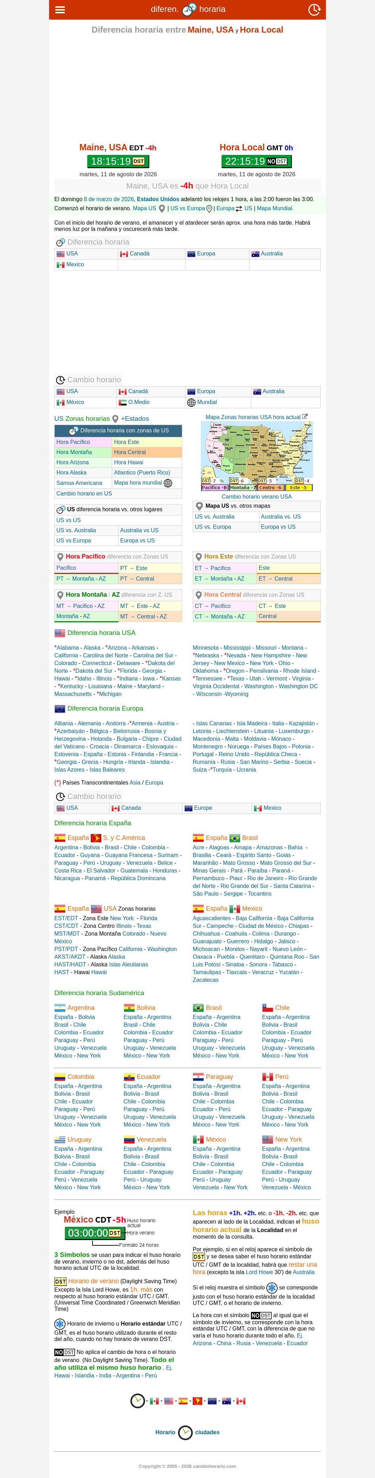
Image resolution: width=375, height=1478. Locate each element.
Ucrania (246, 770)
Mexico (70, 264)
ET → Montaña (213, 579)
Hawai (62, 679)
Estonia (117, 754)
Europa (201, 253)
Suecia (303, 762)
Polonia (301, 747)
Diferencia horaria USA (95, 632)
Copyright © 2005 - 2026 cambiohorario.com (187, 1466)
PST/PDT (66, 949)
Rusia (227, 762)
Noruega (238, 747)
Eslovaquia (159, 747)
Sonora (258, 964)
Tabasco (282, 964)
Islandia (160, 762)
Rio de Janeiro (265, 878)
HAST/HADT (70, 964)
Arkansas (143, 648)
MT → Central (137, 617)
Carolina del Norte (104, 655)
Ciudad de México (261, 926)
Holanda (101, 739)
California (66, 655)
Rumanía (204, 762)
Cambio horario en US (84, 494)
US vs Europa (191, 208)
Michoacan (206, 949)
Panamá (95, 878)
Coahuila (236, 934)
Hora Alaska (71, 472)
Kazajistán (302, 723)
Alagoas (219, 847)
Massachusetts (73, 694)
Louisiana (100, 686)
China (224, 1343)
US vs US (68, 520)
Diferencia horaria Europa (98, 708)
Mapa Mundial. (275, 208)
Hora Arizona (72, 462)
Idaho (84, 679)
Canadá (135, 253)
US (58, 418)
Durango (285, 934)
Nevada (236, 655)
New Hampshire (271, 655)
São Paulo (206, 894)
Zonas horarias (86, 418)
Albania (63, 723)
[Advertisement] (187, 88)
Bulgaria (127, 739)
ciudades (207, 1432)
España (93, 754)
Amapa (243, 847)
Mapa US (150, 208)
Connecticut (97, 663)
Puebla (225, 957)
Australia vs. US (281, 517)
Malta (232, 739)
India (105, 1375)
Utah (255, 679)
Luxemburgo (294, 731)
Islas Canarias (214, 723)
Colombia (153, 847)
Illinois (104, 679)
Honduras (165, 871)
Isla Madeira (252, 723)
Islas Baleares (107, 770)
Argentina (66, 847)
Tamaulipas (207, 972)
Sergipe (233, 894)
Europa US (234, 208)
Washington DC (298, 686)
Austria (166, 723)
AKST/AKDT (70, 957)
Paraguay (66, 863)
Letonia (202, 731)
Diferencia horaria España (92, 823)
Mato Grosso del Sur (286, 863)
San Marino (254, 762)
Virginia (301, 679)
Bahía (295, 847)
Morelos (235, 949)
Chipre (150, 739)
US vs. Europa (213, 527)
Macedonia (206, 739)
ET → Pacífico (213, 568)
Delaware (129, 663)
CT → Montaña (214, 617)
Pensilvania (264, 671)
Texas (237, 679)
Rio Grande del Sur (244, 886)
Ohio (285, 663)
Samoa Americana (79, 483)
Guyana (90, 855)
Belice (165, 863)
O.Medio (134, 402)
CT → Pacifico (213, 606)
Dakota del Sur (93, 671)
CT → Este (272, 606)
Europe (198, 808)
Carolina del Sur (153, 655)
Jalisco (286, 941)
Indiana (129, 679)
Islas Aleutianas (128, 964)
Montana (292, 648)
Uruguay (110, 863)
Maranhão (205, 863)
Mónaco (281, 739)
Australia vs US (139, 530)
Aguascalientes (212, 918)
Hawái (99, 972)
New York (262, 663)
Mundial (202, 402)
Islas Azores (69, 770)
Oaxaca (202, 957)
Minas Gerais (209, 871)
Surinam (167, 855)
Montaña (67, 616)
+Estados (135, 418)
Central (268, 616)
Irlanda (136, 762)
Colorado (65, 663)
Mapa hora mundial (143, 483)
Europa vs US (137, 540)
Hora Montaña (74, 452)
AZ (102, 579)
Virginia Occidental (216, 686)
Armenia (141, 723)
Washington (259, 686)
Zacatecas (206, 980)
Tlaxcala (236, 972)
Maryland (149, 686)
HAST (61, 972)
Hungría (113, 762)
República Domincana (138, 878)
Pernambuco (209, 878)
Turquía (222, 770)
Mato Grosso (239, 863)
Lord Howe (259, 1272)
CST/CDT (66, 926)
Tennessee (208, 679)
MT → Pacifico (74, 606)
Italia (278, 723)
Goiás (283, 855)
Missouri (266, 648)
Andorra (116, 723)
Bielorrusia (126, 731)
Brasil (112, 847)
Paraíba (257, 871)
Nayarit (259, 949)
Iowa (149, 679)
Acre (198, 847)
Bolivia (91, 847)
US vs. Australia (76, 530)
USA (71, 253)
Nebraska (207, 655)
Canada (126, 808)
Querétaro (252, 957)
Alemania (89, 723)
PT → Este (133, 568)
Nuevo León (288, 949)
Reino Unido (234, 754)
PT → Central (137, 579)
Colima (261, 934)
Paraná (281, 871)
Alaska (92, 648)
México (70, 402)
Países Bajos (270, 747)
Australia (267, 253)
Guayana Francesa (128, 855)
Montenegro (208, 747)
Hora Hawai (128, 462)
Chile (130, 847)
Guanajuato (207, 941)
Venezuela (139, 863)
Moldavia (255, 739)
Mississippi (237, 648)
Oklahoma (205, 671)
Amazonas (269, 847)
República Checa (275, 754)
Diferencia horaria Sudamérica (99, 993)
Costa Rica (68, 871)
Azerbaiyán (71, 731)
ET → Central (276, 579)
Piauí (236, 878)
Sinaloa (234, 964)
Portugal (203, 754)
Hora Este (126, 442)
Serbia (281, 762)
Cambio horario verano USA (256, 497)
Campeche (219, 926)
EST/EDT (66, 918)
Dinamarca (127, 747)
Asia (135, 783)
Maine (125, 686)
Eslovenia (66, 754)
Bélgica (99, 731)
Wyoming (236, 694)
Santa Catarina (292, 886)
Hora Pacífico (73, 442)
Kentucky (71, 686)
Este (264, 568)
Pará (237, 871)
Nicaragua (67, 878)
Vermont (276, 679)
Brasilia (202, 855)
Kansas (171, 679)
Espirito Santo (253, 855)
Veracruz (263, 972)
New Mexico (229, 663)
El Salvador (101, 871)
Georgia (152, 671)
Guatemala (134, 871)
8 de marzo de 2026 (109, 199)
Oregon (235, 671)
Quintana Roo (287, 957)
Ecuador (64, 855)
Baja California (254, 918)
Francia (168, 754)
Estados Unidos (158, 199)
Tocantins (260, 894)
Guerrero (238, 941)
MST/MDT (67, 934)
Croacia (99, 747)
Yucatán (289, 972)
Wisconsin (209, 694)
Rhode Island (299, 671)
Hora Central (130, 452)
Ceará (224, 855)
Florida (128, 671)
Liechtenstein (232, 731)
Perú (89, 863)
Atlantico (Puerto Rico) (142, 472)
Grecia (90, 762)
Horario (174, 1432)
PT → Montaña (75, 579)
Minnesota (206, 648)
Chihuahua (206, 934)
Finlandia (142, 754)
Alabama (68, 648)
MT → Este (134, 606)
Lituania (264, 731)
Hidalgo (263, 941)
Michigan (110, 694)
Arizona (117, 648)
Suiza (200, 770)
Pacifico (66, 568)
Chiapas (298, 926)
